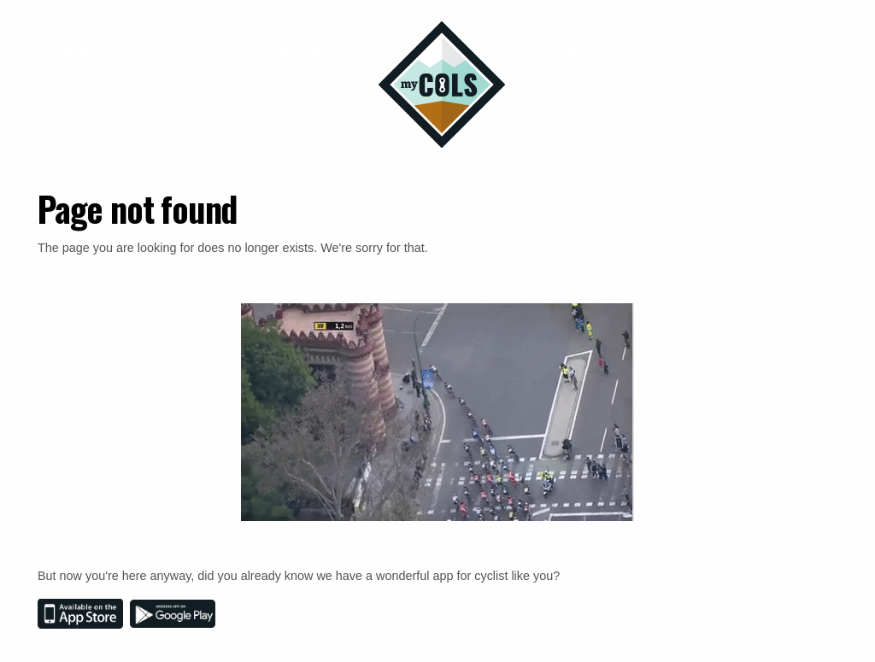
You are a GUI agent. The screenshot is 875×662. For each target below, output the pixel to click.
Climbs (568, 50)
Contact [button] (78, 50)
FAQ (646, 50)
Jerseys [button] (193, 50)
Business (308, 50)
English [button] (788, 50)
